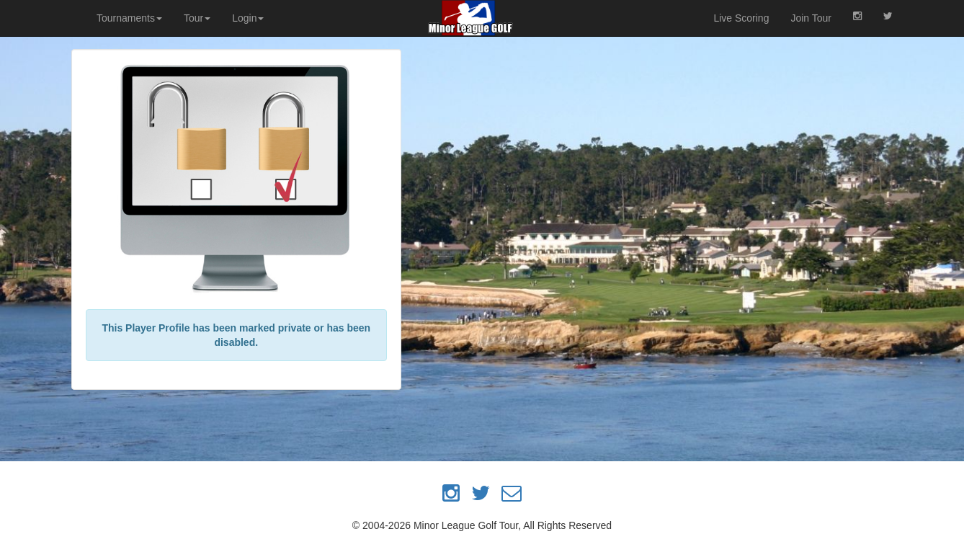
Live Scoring (741, 18)
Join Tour (810, 18)
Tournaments (129, 18)
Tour (197, 18)
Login (248, 18)
